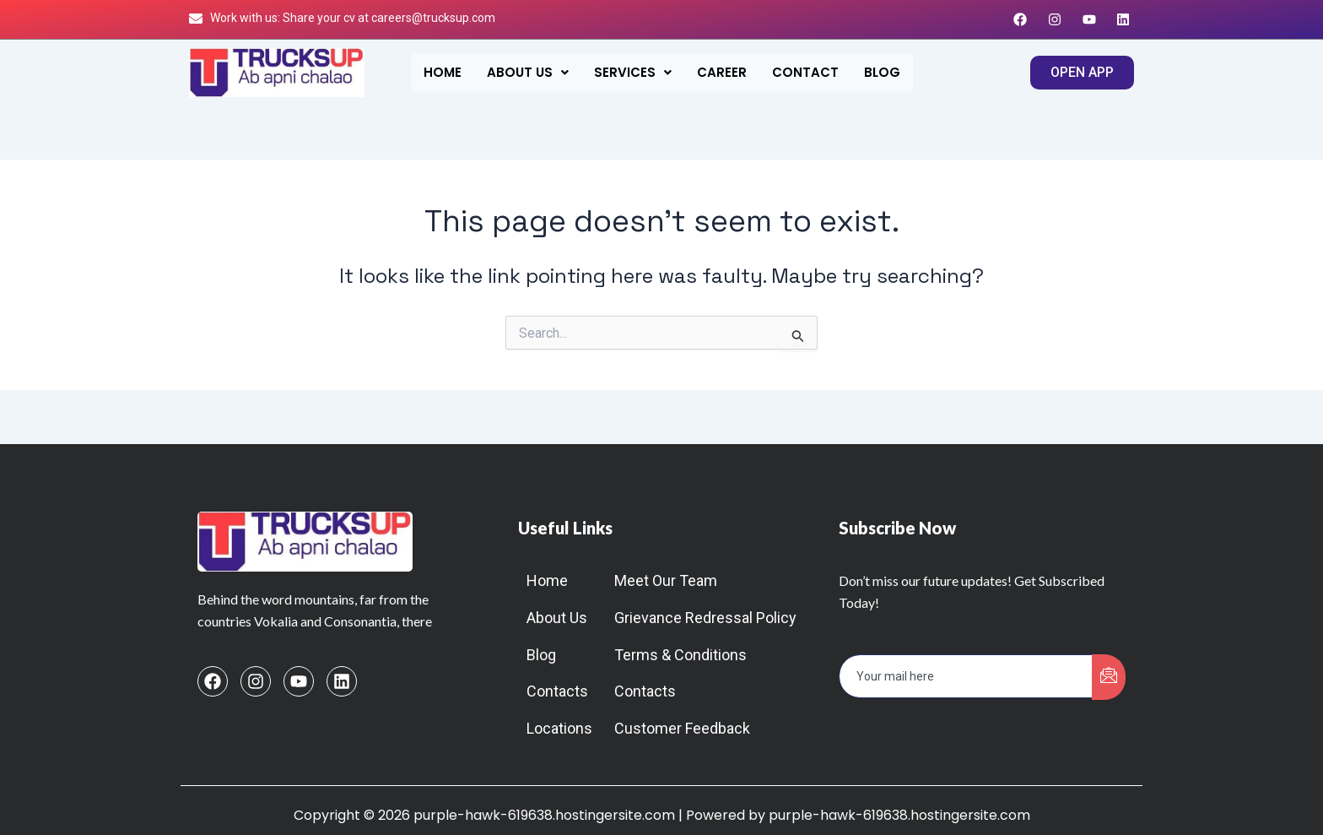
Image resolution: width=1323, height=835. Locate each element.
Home (443, 72)
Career (722, 72)
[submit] (1109, 677)
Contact (805, 72)
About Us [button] (528, 72)
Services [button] (633, 72)
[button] (527, 72)
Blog (882, 72)
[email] (966, 676)
